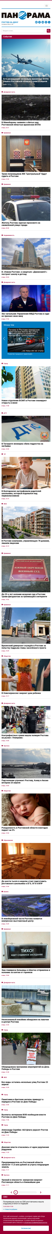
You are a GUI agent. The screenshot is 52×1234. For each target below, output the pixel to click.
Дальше (40, 944)
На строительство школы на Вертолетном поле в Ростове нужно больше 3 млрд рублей (24, 1113)
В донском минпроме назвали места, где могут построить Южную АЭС (24, 1014)
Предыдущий (11, 944)
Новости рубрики (10, 961)
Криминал (7, 133)
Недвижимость (9, 235)
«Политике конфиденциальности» (35, 1222)
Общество (7, 656)
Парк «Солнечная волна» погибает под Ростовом (24, 975)
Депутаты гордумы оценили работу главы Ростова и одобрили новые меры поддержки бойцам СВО (25, 1055)
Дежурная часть (9, 92)
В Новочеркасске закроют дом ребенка (20, 1095)
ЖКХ (5, 504)
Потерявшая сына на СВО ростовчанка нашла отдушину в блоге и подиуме (23, 954)
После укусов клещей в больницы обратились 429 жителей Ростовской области (25, 1134)
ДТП (5, 413)
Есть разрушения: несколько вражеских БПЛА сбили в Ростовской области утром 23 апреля (26, 80)
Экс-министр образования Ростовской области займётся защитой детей (24, 1034)
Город (6, 363)
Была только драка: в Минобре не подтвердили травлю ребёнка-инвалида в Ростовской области (24, 1153)
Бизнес (6, 766)
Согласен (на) (26, 1228)
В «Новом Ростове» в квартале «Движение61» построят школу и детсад (23, 993)
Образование (8, 751)
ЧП (5, 454)
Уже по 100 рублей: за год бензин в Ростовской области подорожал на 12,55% (24, 1074)
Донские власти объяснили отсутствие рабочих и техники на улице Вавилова (24, 1196)
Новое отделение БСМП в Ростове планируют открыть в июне (23, 1175)
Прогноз (6, 718)
